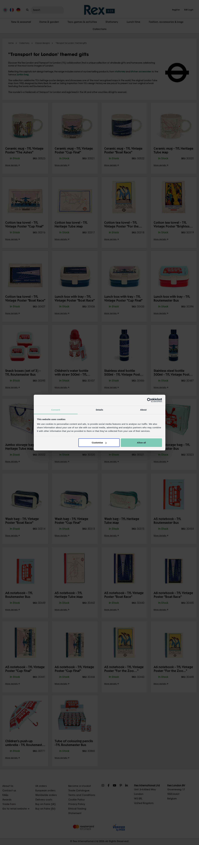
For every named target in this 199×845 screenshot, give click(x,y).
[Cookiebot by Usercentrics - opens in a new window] (149, 400)
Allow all (141, 442)
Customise (99, 442)
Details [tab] (99, 409)
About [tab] (143, 409)
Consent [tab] (55, 409)
